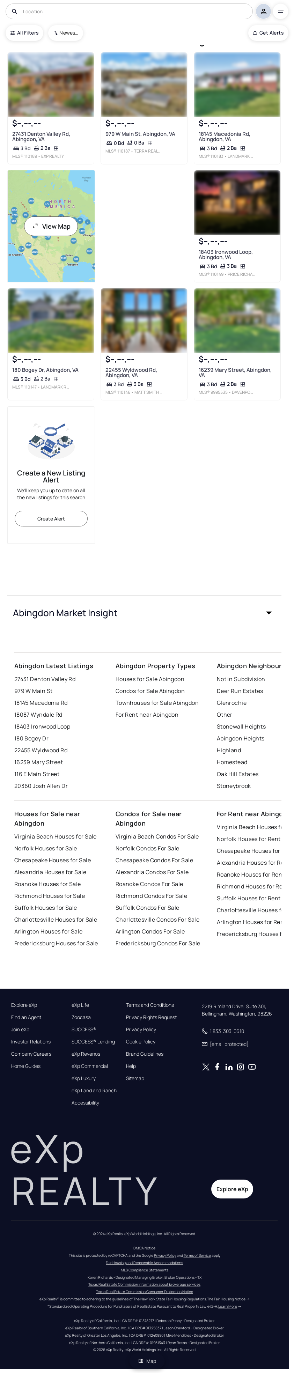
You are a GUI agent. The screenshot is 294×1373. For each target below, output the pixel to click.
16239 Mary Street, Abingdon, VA (235, 372)
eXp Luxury (84, 1078)
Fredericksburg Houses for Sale (56, 943)
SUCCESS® (84, 1029)
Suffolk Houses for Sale (45, 907)
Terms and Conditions (150, 1005)
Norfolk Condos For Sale (147, 848)
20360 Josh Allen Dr (41, 786)
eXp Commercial (90, 1066)
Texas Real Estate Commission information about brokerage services (144, 1284)
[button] (144, 613)
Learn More (227, 1306)
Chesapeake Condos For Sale (154, 860)
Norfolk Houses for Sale (45, 848)
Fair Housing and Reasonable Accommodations (144, 1262)
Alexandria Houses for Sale (50, 872)
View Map (51, 226)
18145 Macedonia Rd (41, 703)
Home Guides (26, 1066)
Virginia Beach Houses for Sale (55, 836)
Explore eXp (24, 1005)
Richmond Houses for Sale (49, 896)
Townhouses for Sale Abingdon (157, 703)
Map (147, 1361)
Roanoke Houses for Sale (47, 884)
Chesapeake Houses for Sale (52, 860)
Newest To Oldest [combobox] (68, 32)
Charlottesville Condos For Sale (158, 919)
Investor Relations (31, 1041)
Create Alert (51, 518)
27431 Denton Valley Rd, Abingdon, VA (41, 136)
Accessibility (85, 1102)
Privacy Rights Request (151, 1017)
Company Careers (31, 1053)
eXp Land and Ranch (94, 1090)
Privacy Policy (141, 1029)
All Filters (24, 32)
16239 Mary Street (38, 762)
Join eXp (20, 1029)
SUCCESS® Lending (93, 1041)
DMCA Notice (144, 1248)
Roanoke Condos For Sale (149, 884)
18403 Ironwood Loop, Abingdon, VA (226, 254)
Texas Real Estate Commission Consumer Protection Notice (144, 1291)
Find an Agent (26, 1017)
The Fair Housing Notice (226, 1299)
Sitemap (135, 1078)
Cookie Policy (140, 1041)
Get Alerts (268, 32)
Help (131, 1066)
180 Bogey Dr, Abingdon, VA (45, 370)
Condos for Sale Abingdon (150, 691)
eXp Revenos (86, 1053)
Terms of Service (197, 1255)
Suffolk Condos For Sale (147, 907)
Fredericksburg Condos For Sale (158, 943)
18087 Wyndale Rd (38, 714)
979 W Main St (33, 691)
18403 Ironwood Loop (42, 726)
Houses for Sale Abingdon (150, 679)
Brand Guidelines (144, 1053)
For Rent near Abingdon (147, 714)
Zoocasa (81, 1017)
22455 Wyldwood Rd (40, 750)
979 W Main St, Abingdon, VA (140, 133)
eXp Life (80, 1005)
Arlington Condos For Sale (150, 931)
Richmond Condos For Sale (152, 896)
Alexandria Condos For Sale (152, 872)
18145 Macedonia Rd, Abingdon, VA (224, 136)
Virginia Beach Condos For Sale (157, 836)
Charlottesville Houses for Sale (55, 919)
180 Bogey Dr (31, 738)
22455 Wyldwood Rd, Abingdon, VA (131, 372)
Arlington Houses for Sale (48, 931)
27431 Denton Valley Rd (45, 679)
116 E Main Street (36, 774)
